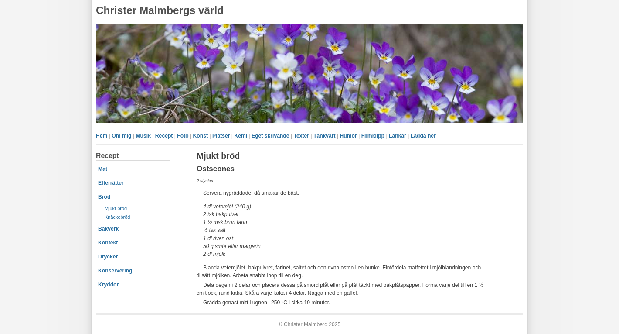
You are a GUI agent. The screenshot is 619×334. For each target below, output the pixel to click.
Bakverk (108, 229)
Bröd (104, 197)
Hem (101, 136)
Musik (143, 136)
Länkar (397, 136)
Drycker (108, 257)
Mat (102, 169)
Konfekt (108, 243)
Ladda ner (423, 136)
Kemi (240, 136)
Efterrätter (111, 183)
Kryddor (108, 285)
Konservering (115, 271)
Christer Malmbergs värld (160, 10)
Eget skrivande (270, 136)
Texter (301, 136)
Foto (182, 136)
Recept (164, 136)
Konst (200, 136)
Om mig (121, 136)
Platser (221, 136)
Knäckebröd (117, 217)
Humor (348, 136)
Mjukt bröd (116, 208)
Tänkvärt (324, 136)
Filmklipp (372, 136)
